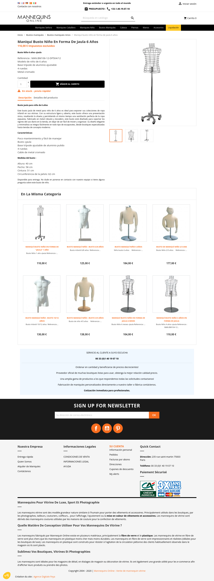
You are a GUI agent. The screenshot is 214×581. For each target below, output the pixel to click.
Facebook (96, 428)
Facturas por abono (119, 459)
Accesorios (159, 27)
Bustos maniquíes (107, 27)
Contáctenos (24, 471)
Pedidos (113, 454)
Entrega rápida (25, 456)
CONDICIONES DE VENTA (76, 456)
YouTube (107, 428)
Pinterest (118, 428)
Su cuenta (116, 446)
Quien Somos (25, 461)
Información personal (120, 449)
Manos (146, 27)
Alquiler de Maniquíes (29, 466)
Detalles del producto (46, 97)
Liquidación (173, 27)
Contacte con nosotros (29, 6)
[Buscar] (108, 17)
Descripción (25, 97)
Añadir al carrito (67, 84)
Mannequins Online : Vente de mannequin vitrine (120, 570)
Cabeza (123, 27)
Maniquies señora (43, 27)
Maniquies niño (87, 27)
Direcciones (115, 464)
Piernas (134, 27)
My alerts (114, 473)
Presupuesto (94, 8)
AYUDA (67, 466)
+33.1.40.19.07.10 (118, 8)
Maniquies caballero (65, 27)
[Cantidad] (22, 84)
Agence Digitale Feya (44, 576)
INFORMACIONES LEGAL (76, 461)
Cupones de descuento (121, 469)
